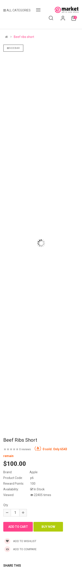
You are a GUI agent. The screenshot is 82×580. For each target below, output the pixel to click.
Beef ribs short (24, 36)
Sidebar (13, 48)
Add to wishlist (20, 541)
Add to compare (20, 549)
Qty (5, 505)
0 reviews (25, 449)
